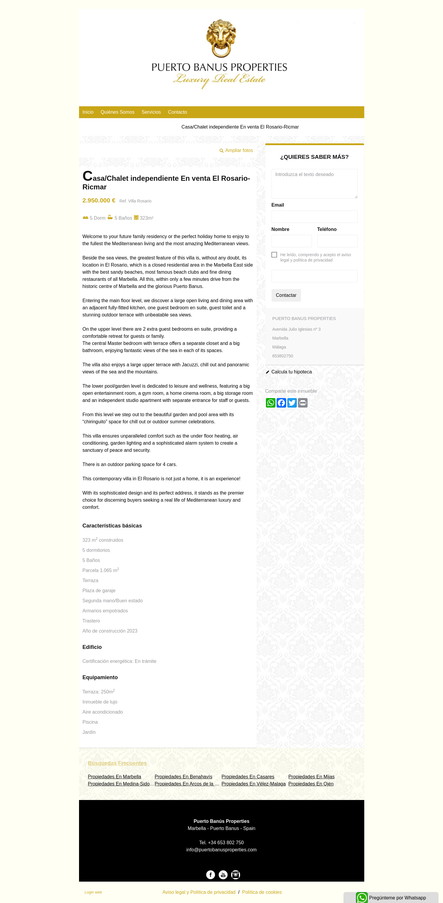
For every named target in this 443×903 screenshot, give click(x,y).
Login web (93, 892)
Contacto (177, 112)
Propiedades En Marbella (114, 776)
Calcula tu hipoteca (292, 371)
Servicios (151, 112)
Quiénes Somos (118, 112)
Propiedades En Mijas (311, 776)
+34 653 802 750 (226, 842)
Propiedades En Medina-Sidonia (122, 783)
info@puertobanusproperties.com (221, 849)
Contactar (286, 295)
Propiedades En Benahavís (183, 776)
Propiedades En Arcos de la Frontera (194, 783)
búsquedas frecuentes (117, 763)
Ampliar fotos (239, 150)
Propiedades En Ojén (311, 783)
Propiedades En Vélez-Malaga (254, 783)
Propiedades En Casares (248, 776)
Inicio (88, 112)
